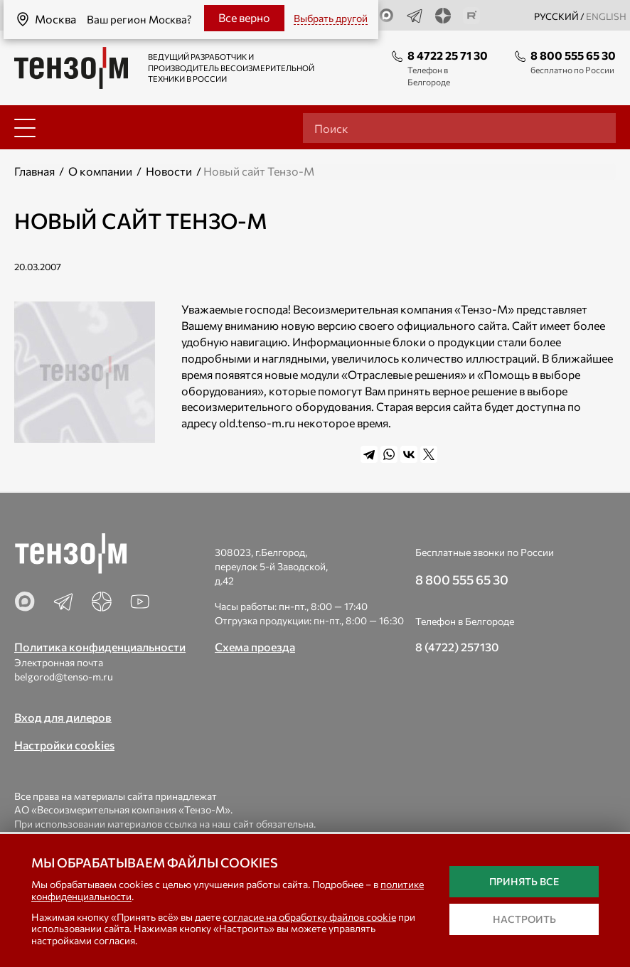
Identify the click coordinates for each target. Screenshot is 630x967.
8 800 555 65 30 (573, 55)
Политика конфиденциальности (100, 646)
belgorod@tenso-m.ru (63, 677)
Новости (169, 171)
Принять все (524, 881)
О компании (100, 171)
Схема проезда (255, 646)
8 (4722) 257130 (457, 646)
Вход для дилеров (63, 717)
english (606, 16)
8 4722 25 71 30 (447, 55)
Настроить (524, 919)
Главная (34, 171)
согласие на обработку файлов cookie (309, 917)
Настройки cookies (64, 745)
